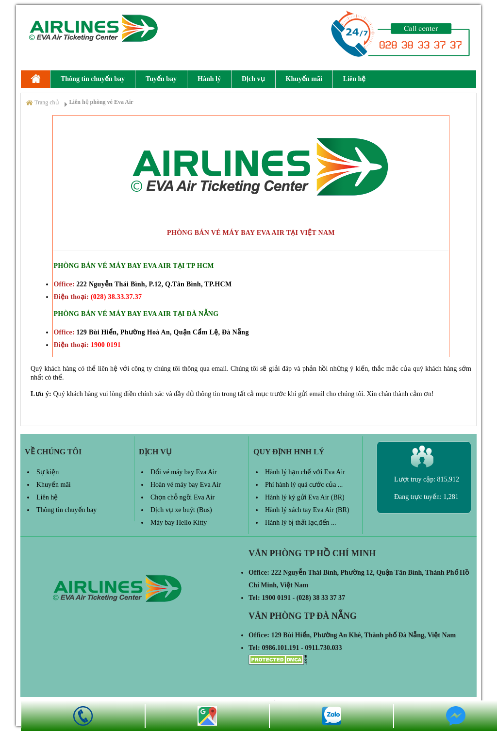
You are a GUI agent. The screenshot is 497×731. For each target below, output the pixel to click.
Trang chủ (46, 102)
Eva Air (35, 79)
